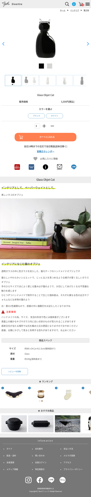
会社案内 (39, 449)
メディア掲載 (12, 469)
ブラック (36, 116)
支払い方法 (68, 449)
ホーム (62, 10)
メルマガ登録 (69, 456)
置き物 (86, 10)
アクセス (67, 462)
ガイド (9, 449)
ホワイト (54, 116)
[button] (88, 44)
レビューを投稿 (14, 371)
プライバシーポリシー (73, 469)
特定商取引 (40, 469)
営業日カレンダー (45, 151)
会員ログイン (41, 462)
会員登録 (10, 462)
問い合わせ (40, 456)
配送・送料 (11, 456)
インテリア (74, 10)
